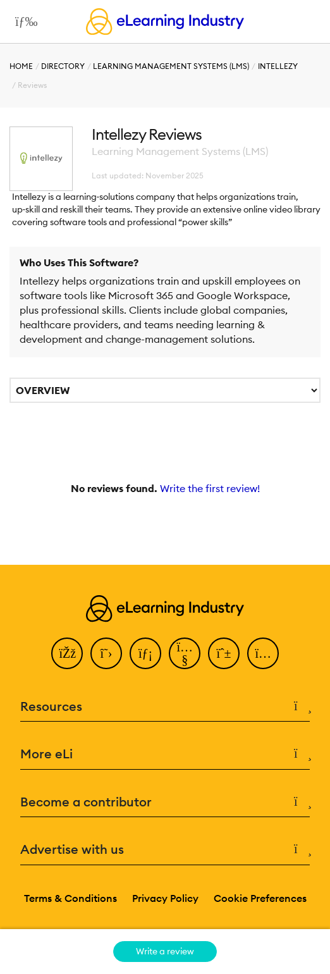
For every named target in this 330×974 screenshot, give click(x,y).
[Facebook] (67, 653)
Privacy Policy (165, 898)
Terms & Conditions (70, 898)
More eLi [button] (165, 754)
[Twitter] (106, 653)
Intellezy (278, 66)
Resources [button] (165, 707)
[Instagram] (263, 653)
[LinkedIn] (145, 653)
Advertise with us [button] (165, 849)
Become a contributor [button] (165, 802)
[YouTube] (184, 653)
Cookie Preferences (260, 898)
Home (21, 66)
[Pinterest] (224, 653)
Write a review (165, 951)
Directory (63, 66)
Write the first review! (210, 488)
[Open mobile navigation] (23, 21)
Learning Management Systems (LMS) (171, 66)
